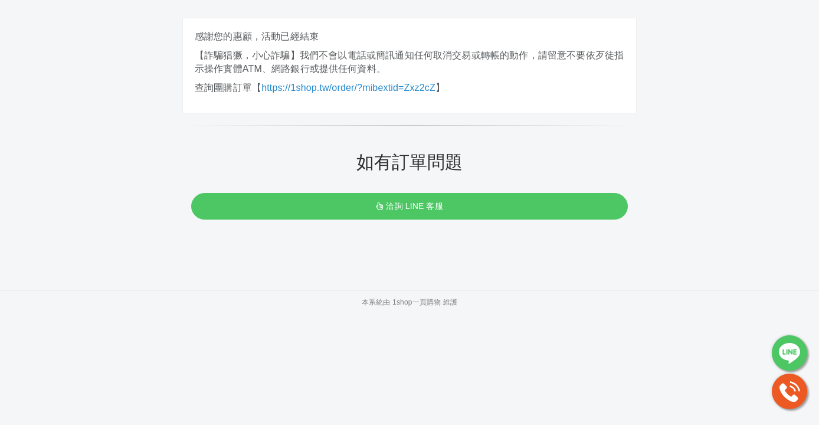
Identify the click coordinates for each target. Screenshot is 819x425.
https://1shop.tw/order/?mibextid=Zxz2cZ (348, 88)
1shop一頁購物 (416, 302)
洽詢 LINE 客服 (409, 206)
